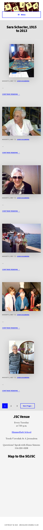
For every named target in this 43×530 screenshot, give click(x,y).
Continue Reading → (11, 94)
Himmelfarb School (21, 432)
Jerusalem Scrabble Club (21, 6)
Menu (23, 14)
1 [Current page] (6, 406)
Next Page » (27, 406)
